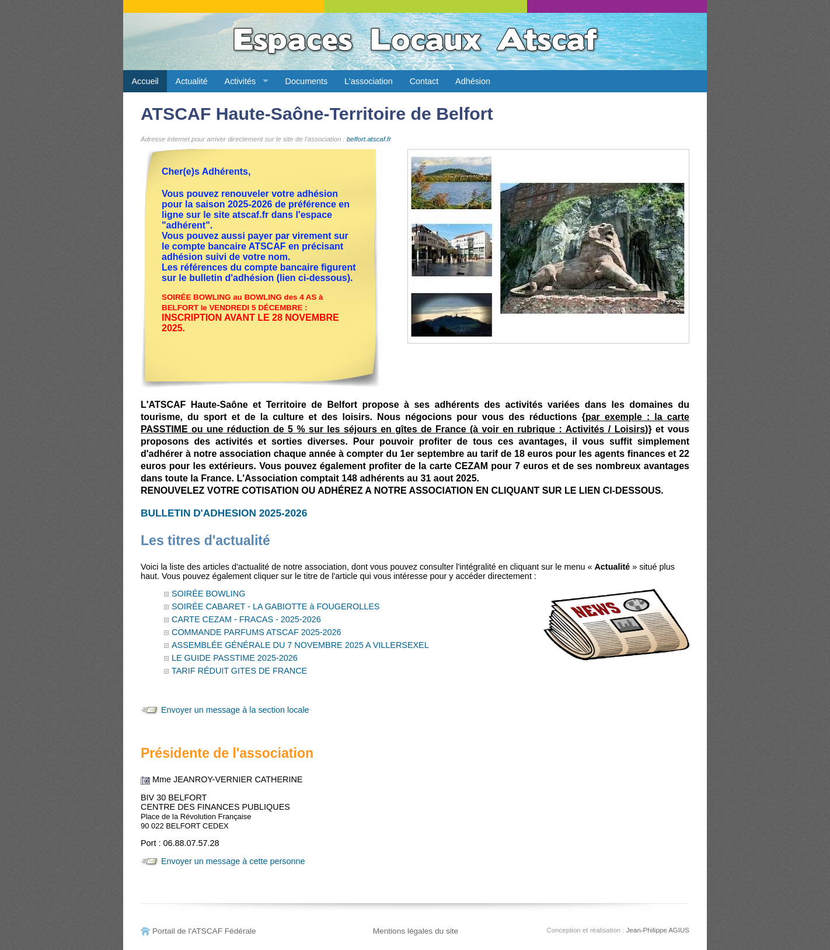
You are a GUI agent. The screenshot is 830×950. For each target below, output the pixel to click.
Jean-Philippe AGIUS (657, 930)
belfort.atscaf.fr (369, 139)
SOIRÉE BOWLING (208, 593)
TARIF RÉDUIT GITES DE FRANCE (239, 670)
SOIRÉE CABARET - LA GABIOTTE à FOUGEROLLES (275, 606)
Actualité (192, 81)
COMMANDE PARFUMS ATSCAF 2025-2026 (256, 632)
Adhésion (472, 81)
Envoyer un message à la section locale (235, 710)
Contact (424, 81)
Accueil (144, 81)
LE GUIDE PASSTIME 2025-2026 (235, 658)
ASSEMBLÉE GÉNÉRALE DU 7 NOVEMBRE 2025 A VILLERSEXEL (300, 645)
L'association (368, 81)
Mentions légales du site (416, 931)
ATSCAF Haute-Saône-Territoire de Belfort (317, 113)
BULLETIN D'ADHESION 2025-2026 (224, 513)
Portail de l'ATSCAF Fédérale (204, 931)
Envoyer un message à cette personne (233, 861)
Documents (306, 81)
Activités (240, 81)
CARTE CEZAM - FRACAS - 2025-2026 (246, 619)
